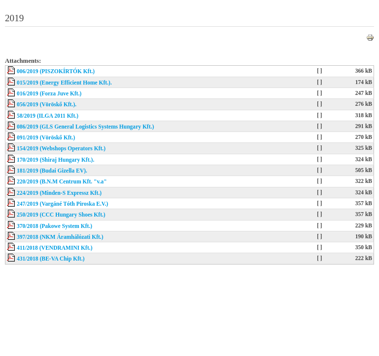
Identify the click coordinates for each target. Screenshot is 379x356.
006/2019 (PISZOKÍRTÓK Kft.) (56, 71)
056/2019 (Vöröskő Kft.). (46, 104)
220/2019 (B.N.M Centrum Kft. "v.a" (62, 181)
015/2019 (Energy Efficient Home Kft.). (64, 83)
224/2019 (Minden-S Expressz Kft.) (59, 193)
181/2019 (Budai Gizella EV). (52, 171)
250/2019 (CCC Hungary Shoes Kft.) (61, 215)
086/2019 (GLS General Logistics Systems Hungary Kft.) (85, 127)
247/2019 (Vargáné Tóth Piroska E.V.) (62, 204)
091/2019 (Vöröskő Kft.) (46, 137)
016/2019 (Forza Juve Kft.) (49, 93)
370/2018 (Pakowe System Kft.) (54, 226)
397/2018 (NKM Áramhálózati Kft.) (60, 237)
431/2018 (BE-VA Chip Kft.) (50, 259)
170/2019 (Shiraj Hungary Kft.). (55, 160)
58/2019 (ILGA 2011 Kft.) (47, 116)
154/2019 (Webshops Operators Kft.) (61, 148)
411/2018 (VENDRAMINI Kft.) (54, 248)
